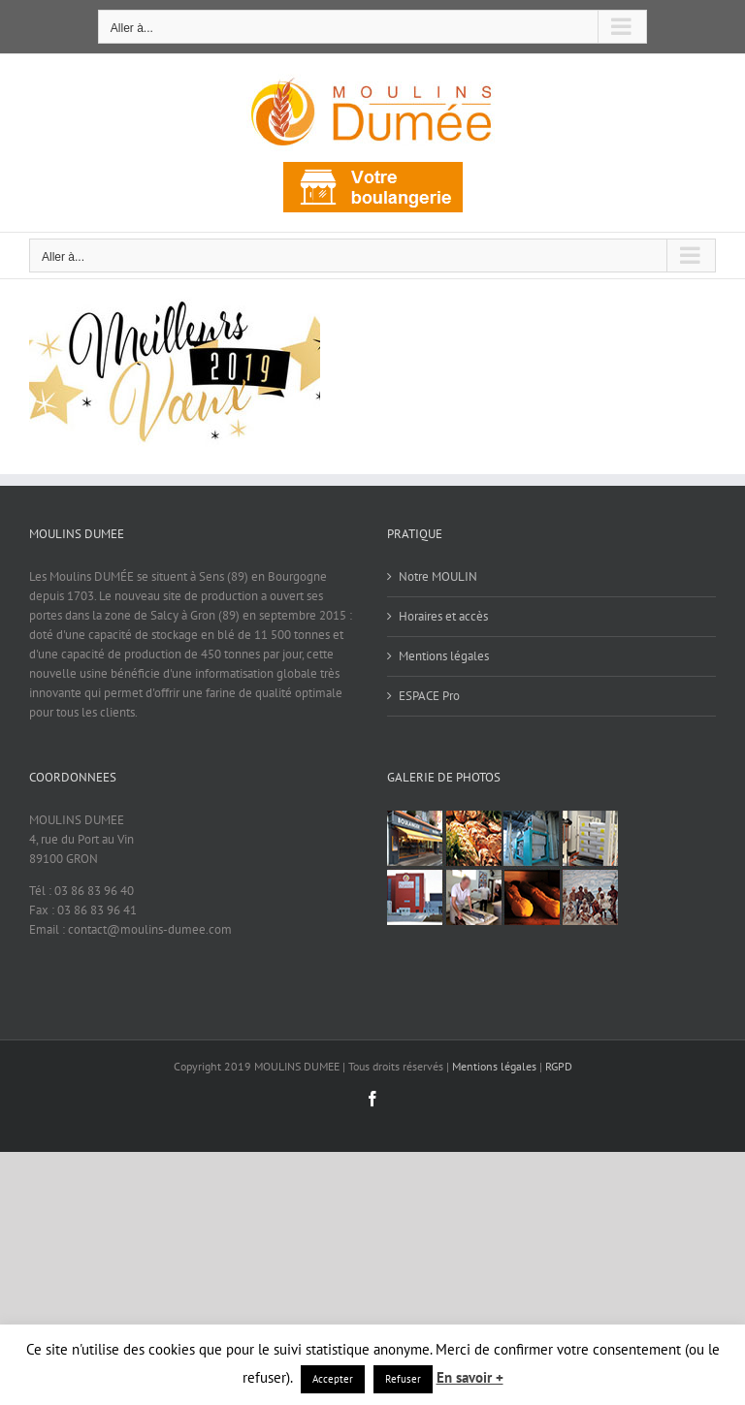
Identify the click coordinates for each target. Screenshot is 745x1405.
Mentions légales (444, 656)
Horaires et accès (443, 616)
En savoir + (470, 1377)
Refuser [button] (403, 1379)
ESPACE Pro (429, 695)
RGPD (558, 1066)
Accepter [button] (332, 1379)
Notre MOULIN (438, 576)
